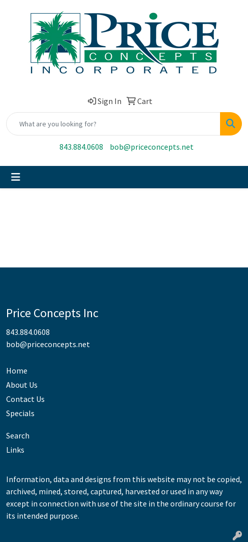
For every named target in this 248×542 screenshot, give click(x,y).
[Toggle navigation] (15, 177)
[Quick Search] (113, 124)
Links (15, 450)
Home (16, 370)
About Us (22, 385)
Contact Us (25, 399)
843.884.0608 (81, 147)
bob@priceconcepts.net (152, 147)
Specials (20, 413)
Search (17, 435)
